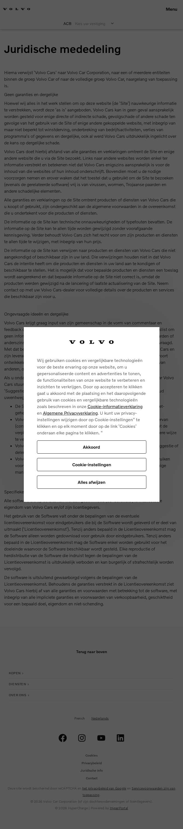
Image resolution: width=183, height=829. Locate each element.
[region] (91, 414)
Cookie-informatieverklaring (115, 406)
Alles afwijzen (91, 482)
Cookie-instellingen (91, 464)
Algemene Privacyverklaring (70, 412)
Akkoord (91, 446)
